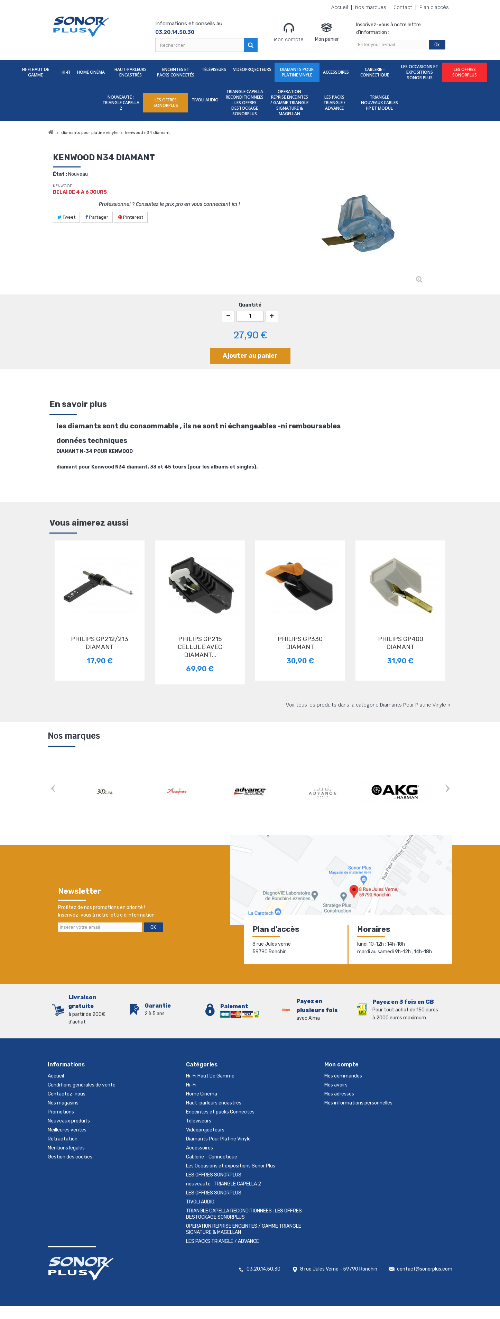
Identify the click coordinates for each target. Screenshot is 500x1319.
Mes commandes (343, 1076)
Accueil (339, 7)
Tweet (66, 217)
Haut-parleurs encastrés (130, 72)
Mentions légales (66, 1148)
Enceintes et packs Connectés (175, 72)
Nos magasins (63, 1103)
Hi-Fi (66, 72)
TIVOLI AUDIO (205, 100)
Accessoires (336, 72)
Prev (53, 789)
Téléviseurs (214, 69)
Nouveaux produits (69, 1121)
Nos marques (370, 7)
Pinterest (130, 217)
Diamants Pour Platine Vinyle (297, 72)
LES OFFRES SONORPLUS (464, 72)
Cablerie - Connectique (374, 72)
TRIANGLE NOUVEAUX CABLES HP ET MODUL (379, 102)
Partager (96, 217)
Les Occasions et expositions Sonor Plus (419, 72)
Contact (402, 7)
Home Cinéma (91, 72)
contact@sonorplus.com (424, 1282)
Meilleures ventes (67, 1130)
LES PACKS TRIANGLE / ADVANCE (334, 102)
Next (447, 789)
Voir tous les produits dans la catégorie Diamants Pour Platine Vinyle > (368, 705)
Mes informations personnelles (358, 1103)
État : (60, 174)
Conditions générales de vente (81, 1085)
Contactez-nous (66, 1094)
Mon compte (289, 32)
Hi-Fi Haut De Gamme (35, 72)
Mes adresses (339, 1094)
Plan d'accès (434, 7)
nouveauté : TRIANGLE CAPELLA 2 (120, 102)
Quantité (250, 305)
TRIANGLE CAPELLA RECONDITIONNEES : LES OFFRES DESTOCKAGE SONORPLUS (244, 103)
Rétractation (62, 1139)
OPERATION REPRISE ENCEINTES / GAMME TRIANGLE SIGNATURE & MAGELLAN (289, 103)
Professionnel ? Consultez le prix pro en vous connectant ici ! (169, 204)
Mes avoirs (336, 1085)
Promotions (61, 1112)
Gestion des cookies (70, 1157)
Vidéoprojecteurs (252, 69)
